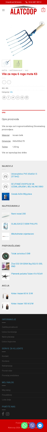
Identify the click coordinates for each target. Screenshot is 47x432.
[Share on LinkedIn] (27, 98)
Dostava (5, 361)
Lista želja (6, 400)
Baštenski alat (16, 70)
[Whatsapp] (24, 425)
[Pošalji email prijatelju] (18, 98)
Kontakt (5, 356)
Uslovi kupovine (9, 341)
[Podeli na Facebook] (9, 98)
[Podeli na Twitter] (13, 98)
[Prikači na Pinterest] (22, 98)
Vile (26, 70)
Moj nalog (6, 390)
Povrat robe (7, 371)
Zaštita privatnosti (10, 327)
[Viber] (32, 425)
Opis (3, 112)
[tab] (23, 112)
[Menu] (3, 10)
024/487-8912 (33, 2)
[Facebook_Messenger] (40, 425)
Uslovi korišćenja (9, 332)
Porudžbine (7, 395)
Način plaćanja (8, 337)
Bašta (4, 70)
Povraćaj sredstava (10, 375)
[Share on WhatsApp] (4, 98)
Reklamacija (7, 366)
